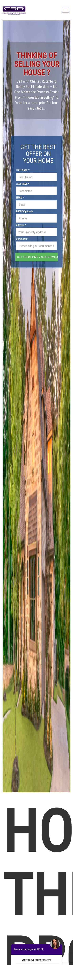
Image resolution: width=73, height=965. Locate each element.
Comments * (22, 239)
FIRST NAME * (23, 170)
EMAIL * (20, 197)
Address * (21, 225)
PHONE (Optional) (24, 211)
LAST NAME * (22, 184)
